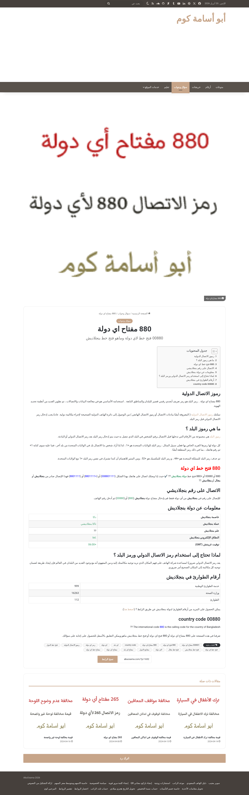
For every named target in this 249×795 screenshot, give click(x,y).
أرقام (208, 87)
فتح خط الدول (52, 645)
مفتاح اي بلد (128, 650)
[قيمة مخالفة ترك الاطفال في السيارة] (198, 712)
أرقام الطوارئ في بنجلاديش (200, 380)
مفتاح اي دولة (112, 650)
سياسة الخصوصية (98, 783)
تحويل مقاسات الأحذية (192, 788)
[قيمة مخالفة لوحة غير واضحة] (51, 712)
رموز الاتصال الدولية (204, 356)
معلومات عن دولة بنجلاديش (200, 372)
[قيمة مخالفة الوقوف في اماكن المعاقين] (149, 712)
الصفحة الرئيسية (141, 313)
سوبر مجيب (214, 783)
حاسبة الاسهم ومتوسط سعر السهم (70, 783)
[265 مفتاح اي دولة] (100, 712)
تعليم (166, 87)
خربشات (196, 87)
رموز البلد (215, 436)
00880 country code (203, 384)
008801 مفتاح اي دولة (190, 645)
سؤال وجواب (180, 87)
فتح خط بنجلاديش (192, 650)
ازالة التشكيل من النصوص (39, 783)
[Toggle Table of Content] (213, 351)
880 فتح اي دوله (169, 645)
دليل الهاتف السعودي (196, 783)
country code (130, 645)
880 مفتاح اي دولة (149, 645)
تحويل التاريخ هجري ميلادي (122, 788)
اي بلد (116, 645)
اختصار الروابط (81, 788)
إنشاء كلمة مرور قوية (118, 783)
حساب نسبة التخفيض (147, 788)
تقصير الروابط (65, 788)
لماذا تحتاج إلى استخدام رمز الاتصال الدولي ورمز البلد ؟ (186, 376)
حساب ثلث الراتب (99, 788)
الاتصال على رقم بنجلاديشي (200, 368)
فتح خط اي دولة (211, 650)
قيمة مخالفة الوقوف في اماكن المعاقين (151, 737)
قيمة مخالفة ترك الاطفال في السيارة (201, 737)
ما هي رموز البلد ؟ (205, 360)
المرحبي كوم (50, 788)
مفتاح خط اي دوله (93, 650)
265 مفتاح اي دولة (113, 737)
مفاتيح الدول (144, 650)
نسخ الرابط (107, 659)
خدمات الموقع (152, 87)
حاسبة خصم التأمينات (170, 788)
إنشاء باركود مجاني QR (141, 783)
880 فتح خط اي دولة (204, 364)
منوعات (219, 87)
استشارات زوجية (162, 783)
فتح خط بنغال (173, 650)
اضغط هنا (129, 609)
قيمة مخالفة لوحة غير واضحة (58, 737)
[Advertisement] (124, 56)
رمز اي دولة (90, 645)
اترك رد (124, 758)
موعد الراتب (178, 783)
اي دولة (104, 645)
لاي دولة (159, 650)
